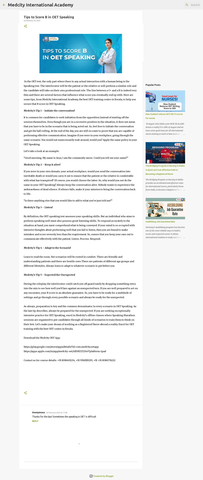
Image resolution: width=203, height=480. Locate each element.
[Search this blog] (186, 5)
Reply (35, 421)
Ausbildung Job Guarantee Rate (160, 222)
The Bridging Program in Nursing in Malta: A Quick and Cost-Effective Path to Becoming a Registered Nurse (165, 170)
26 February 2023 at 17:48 (56, 413)
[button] (25, 26)
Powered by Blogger (101, 476)
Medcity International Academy (40, 4)
